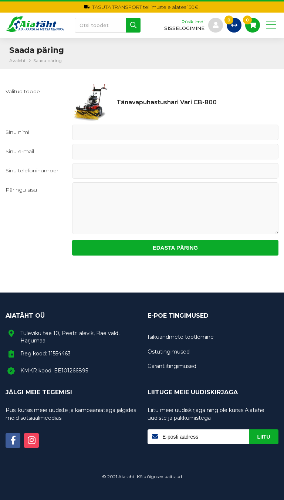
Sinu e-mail (20, 151)
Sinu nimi (17, 132)
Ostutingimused (169, 351)
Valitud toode (23, 91)
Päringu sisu (21, 189)
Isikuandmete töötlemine (181, 337)
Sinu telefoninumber (32, 170)
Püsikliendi (193, 22)
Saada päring (47, 60)
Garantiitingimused (172, 366)
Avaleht (17, 60)
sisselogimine (184, 28)
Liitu (263, 437)
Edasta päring (175, 247)
